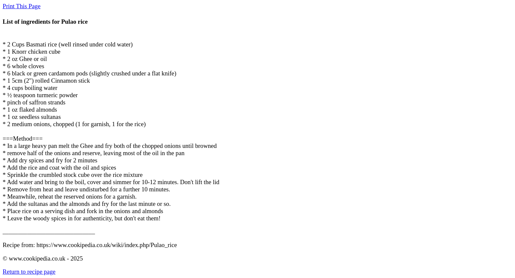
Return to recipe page (29, 271)
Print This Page (22, 6)
